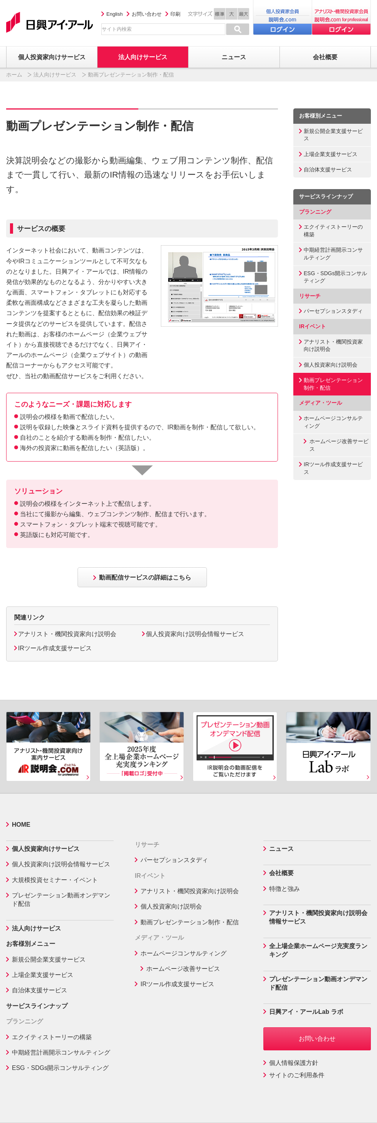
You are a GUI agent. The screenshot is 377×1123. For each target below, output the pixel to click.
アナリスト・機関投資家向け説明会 (67, 634)
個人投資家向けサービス (45, 849)
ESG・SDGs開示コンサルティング (335, 277)
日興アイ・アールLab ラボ (306, 1011)
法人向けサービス (54, 74)
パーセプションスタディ (333, 311)
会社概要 (281, 873)
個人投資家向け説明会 (330, 365)
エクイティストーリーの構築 (333, 231)
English (114, 14)
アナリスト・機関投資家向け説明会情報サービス (318, 917)
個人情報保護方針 (293, 1063)
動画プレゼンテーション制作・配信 (333, 384)
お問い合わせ (147, 14)
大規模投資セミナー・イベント (55, 880)
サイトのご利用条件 (296, 1075)
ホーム (14, 74)
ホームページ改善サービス (339, 445)
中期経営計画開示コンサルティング (333, 254)
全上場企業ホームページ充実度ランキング (318, 950)
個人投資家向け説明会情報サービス (195, 634)
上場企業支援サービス (330, 154)
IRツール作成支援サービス (55, 648)
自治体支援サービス (328, 169)
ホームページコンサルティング (333, 422)
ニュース (281, 849)
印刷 (175, 14)
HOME (21, 824)
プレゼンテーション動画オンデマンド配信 (61, 899)
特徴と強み (284, 888)
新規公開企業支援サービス (333, 135)
